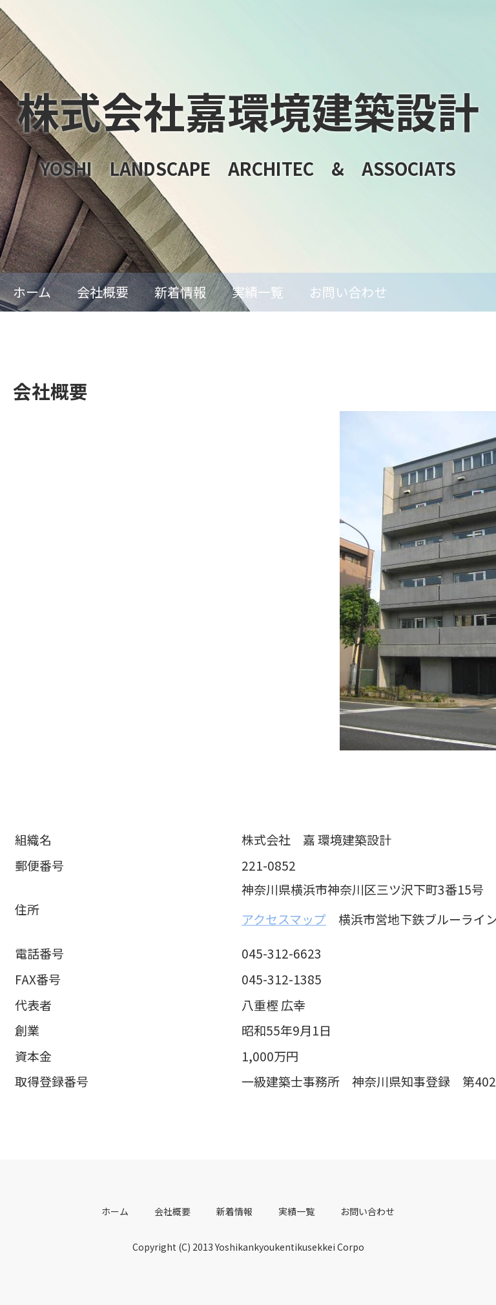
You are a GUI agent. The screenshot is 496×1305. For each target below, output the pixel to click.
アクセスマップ (284, 919)
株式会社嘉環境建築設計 (248, 110)
